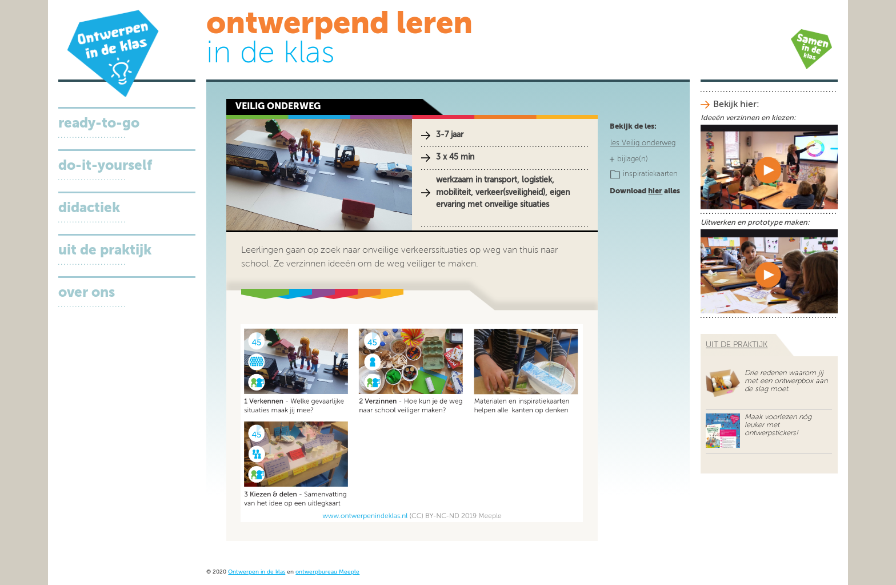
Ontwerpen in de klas (256, 572)
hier (655, 191)
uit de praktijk (736, 345)
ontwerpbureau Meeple (327, 572)
